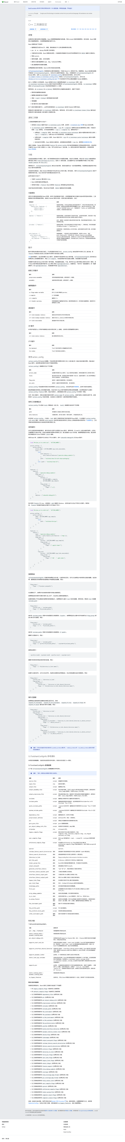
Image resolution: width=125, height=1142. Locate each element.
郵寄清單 (56, 8)
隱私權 (7, 1138)
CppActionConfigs (33, 1103)
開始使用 (25, 2)
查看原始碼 (44, 29)
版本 (66, 2)
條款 (3, 1138)
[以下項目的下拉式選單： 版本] (69, 2)
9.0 (80, 29)
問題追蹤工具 (66, 1127)
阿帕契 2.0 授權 (68, 1110)
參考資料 (42, 2)
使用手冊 (33, 2)
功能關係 (89, 420)
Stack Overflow (67, 1132)
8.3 (91, 29)
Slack (64, 1129)
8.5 (85, 29)
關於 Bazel (16, 2)
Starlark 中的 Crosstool (57, 1101)
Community (58, 2)
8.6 (83, 29)
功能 (29, 257)
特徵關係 (76, 387)
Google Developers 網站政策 (86, 1110)
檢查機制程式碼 (87, 142)
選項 (76, 125)
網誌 (3, 1124)
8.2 (93, 29)
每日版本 (73, 29)
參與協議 (64, 8)
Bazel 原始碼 (32, 149)
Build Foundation (32, 8)
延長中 (49, 2)
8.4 (88, 29)
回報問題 (33, 29)
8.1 (96, 29)
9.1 (78, 29)
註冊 (70, 8)
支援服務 (65, 1124)
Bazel (29, 20)
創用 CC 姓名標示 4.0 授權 (51, 1110)
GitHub (120, 2)
